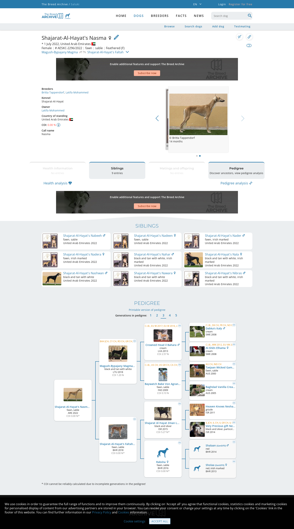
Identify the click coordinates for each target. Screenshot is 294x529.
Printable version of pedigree (147, 287)
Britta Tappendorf (53, 79)
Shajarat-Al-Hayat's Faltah (105, 52)
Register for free (240, 4)
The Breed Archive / (56, 4)
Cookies (123, 512)
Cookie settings (134, 521)
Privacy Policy (101, 512)
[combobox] (232, 16)
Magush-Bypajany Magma (60, 52)
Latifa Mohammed (77, 79)
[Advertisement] (133, 62)
